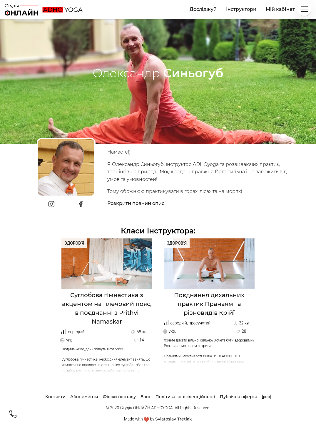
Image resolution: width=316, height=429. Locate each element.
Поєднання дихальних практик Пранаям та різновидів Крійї (209, 304)
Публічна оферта (238, 396)
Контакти (55, 396)
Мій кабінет (280, 9)
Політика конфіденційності (185, 396)
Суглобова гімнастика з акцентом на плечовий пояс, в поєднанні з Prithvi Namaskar (107, 308)
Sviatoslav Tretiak (173, 419)
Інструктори (241, 9)
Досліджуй (203, 9)
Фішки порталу (119, 396)
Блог (146, 396)
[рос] (266, 396)
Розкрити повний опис (135, 203)
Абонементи (84, 396)
